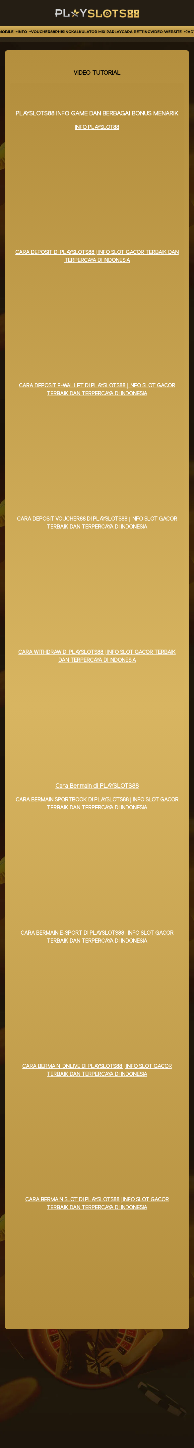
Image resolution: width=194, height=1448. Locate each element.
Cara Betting (136, 31)
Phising (63, 31)
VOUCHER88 (43, 31)
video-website (166, 31)
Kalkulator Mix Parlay (96, 31)
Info (23, 31)
